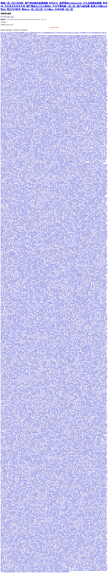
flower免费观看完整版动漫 (48, 242)
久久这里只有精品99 (101, 271)
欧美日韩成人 (63, 229)
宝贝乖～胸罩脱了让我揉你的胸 (27, 184)
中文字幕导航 (43, 255)
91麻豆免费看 (49, 510)
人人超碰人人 (26, 167)
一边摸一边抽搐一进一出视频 (40, 418)
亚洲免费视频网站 (33, 494)
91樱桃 (7, 63)
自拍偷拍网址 (24, 51)
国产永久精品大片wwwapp (59, 154)
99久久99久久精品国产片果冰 (88, 237)
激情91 (10, 489)
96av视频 (94, 505)
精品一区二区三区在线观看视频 (42, 205)
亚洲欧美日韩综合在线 (93, 51)
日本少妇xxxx (79, 86)
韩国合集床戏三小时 (63, 84)
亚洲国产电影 (40, 69)
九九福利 (90, 109)
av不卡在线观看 (94, 429)
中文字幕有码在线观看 (85, 487)
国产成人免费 (16, 542)
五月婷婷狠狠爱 (34, 473)
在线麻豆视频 (72, 312)
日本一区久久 (68, 558)
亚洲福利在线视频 (60, 182)
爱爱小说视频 (22, 422)
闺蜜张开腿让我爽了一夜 (52, 221)
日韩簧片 (77, 42)
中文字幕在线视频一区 (85, 55)
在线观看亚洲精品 (46, 299)
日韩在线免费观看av (47, 450)
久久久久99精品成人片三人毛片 (49, 161)
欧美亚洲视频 (7, 460)
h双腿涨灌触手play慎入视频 (51, 354)
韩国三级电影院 (70, 228)
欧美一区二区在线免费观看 (73, 60)
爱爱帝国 (62, 373)
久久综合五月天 (27, 54)
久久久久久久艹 (58, 458)
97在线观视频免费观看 (89, 100)
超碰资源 (94, 238)
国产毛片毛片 (57, 551)
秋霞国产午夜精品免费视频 (76, 69)
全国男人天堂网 (64, 66)
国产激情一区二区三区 (32, 416)
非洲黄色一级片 (66, 458)
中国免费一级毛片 (33, 295)
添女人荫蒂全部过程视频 (91, 73)
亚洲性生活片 (16, 284)
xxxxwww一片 (57, 222)
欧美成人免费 (33, 431)
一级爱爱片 (38, 192)
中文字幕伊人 (97, 161)
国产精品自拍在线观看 (51, 47)
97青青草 (22, 64)
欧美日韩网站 (80, 513)
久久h (82, 60)
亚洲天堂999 (30, 92)
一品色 (32, 186)
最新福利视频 (33, 263)
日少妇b (50, 376)
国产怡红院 (84, 71)
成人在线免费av (18, 268)
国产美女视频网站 (18, 129)
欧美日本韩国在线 (42, 316)
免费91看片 (89, 364)
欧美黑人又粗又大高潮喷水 (55, 70)
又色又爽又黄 (64, 293)
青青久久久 (15, 119)
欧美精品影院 (71, 54)
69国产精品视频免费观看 (62, 374)
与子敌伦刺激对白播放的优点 (99, 418)
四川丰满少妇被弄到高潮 (60, 118)
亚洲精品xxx (23, 558)
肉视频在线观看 (37, 515)
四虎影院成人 (16, 364)
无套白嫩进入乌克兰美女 (11, 387)
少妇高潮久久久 (50, 232)
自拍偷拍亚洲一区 (92, 515)
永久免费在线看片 (77, 77)
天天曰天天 (96, 144)
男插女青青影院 (82, 153)
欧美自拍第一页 (74, 376)
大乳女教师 (27, 381)
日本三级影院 (23, 125)
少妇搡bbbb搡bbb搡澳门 (20, 161)
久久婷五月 (66, 57)
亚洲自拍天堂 (20, 44)
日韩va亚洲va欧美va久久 (40, 292)
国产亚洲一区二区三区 (79, 93)
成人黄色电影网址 (56, 299)
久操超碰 (88, 70)
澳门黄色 (38, 138)
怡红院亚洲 (26, 473)
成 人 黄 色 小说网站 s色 (34, 61)
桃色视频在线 (6, 426)
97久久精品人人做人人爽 (85, 419)
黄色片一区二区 (61, 184)
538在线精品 (27, 434)
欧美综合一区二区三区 (28, 174)
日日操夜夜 (61, 273)
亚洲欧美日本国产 (53, 418)
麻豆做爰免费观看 (96, 435)
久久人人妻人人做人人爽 (31, 38)
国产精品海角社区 (41, 99)
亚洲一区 (3, 48)
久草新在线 (47, 548)
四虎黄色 (98, 400)
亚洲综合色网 (48, 470)
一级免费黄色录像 (42, 310)
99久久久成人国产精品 (17, 158)
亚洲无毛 (97, 239)
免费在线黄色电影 (15, 182)
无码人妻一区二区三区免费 (96, 166)
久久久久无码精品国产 (20, 415)
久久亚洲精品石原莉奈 (51, 160)
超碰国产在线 (35, 196)
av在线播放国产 (101, 557)
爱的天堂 (92, 279)
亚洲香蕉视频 (63, 90)
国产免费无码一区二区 (90, 231)
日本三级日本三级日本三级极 (29, 226)
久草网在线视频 (23, 250)
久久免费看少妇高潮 (21, 450)
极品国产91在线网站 (19, 145)
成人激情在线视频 (87, 505)
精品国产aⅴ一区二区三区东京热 (69, 41)
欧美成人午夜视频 (49, 89)
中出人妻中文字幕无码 (19, 523)
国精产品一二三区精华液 (99, 50)
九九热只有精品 (5, 244)
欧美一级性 (19, 122)
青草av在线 (12, 351)
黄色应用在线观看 (54, 168)
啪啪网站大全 (41, 263)
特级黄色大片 (95, 83)
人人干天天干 (86, 151)
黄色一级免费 (62, 415)
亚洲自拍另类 (41, 254)
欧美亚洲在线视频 (85, 302)
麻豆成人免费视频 (47, 302)
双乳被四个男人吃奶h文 (62, 519)
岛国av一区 (66, 147)
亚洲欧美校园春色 (25, 392)
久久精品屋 (82, 289)
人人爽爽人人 (88, 60)
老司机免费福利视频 (53, 409)
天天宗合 (53, 548)
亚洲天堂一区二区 (86, 177)
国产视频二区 (14, 77)
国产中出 (104, 137)
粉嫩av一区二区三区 (73, 338)
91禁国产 (50, 345)
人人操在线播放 (82, 226)
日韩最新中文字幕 (76, 447)
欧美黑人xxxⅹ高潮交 (38, 203)
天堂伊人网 (16, 494)
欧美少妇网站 (79, 163)
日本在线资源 (83, 489)
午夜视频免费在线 (7, 79)
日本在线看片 (56, 302)
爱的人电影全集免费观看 (54, 235)
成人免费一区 (96, 397)
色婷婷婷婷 (35, 484)
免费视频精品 (24, 211)
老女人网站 (77, 112)
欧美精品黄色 (62, 60)
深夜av (18, 251)
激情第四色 (98, 300)
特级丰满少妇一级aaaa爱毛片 (93, 121)
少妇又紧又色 (8, 357)
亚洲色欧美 (104, 484)
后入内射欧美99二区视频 (40, 409)
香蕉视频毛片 (71, 229)
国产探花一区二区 (5, 342)
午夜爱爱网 (15, 418)
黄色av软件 (104, 551)
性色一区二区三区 (50, 179)
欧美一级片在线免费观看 (78, 48)
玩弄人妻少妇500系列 (6, 90)
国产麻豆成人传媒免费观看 (40, 55)
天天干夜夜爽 (64, 173)
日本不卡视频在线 (17, 237)
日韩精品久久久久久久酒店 (82, 480)
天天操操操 (41, 245)
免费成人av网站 (86, 108)
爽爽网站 (6, 200)
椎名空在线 (50, 283)
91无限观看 (61, 357)
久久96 (18, 63)
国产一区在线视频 (102, 393)
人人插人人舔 (102, 296)
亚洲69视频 (56, 128)
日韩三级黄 (15, 105)
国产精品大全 (98, 289)
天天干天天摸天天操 (25, 168)
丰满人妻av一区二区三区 (74, 560)
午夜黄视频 (83, 534)
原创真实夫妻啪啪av (29, 129)
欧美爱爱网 (85, 384)
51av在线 (84, 296)
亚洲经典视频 (91, 489)
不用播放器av (88, 381)
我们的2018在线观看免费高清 (53, 525)
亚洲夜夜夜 (21, 271)
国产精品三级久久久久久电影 (99, 108)
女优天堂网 (74, 339)
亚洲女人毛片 (91, 209)
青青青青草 (45, 306)
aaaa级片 (14, 213)
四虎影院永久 (72, 195)
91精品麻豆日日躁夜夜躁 (50, 122)
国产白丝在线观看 (21, 203)
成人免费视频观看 (83, 293)
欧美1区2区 (4, 76)
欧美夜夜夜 (11, 415)
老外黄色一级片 (92, 158)
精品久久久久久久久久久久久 (86, 119)
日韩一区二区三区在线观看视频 (20, 290)
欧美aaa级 (99, 192)
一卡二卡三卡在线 (94, 471)
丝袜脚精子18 (20, 545)
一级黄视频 (16, 505)
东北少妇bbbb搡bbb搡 (47, 51)
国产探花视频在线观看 (61, 54)
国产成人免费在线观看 (74, 211)
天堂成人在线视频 (60, 455)
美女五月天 (61, 506)
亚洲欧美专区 (77, 118)
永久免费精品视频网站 (68, 108)
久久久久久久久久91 (17, 102)
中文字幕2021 (24, 170)
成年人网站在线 (92, 463)
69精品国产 (17, 238)
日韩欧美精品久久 (39, 354)
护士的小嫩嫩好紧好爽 (91, 93)
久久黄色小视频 (64, 521)
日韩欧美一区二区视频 (14, 296)
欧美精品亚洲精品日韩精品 (13, 341)
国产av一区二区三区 (91, 168)
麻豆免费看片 (79, 352)
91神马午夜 (33, 477)
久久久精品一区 (76, 95)
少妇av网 (7, 67)
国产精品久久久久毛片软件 (99, 483)
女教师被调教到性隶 (8, 277)
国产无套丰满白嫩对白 (17, 202)
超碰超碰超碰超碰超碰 (37, 438)
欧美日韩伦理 (68, 357)
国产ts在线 (29, 124)
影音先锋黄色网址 (89, 61)
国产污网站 (60, 57)
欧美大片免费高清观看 (62, 405)
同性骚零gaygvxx (11, 374)
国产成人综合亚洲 (52, 84)
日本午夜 (88, 341)
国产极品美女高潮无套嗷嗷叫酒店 (66, 42)
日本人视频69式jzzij (13, 84)
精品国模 (15, 557)
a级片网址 (70, 471)
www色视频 (25, 99)
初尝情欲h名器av (13, 83)
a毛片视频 (26, 102)
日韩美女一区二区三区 (20, 58)
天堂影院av (71, 377)
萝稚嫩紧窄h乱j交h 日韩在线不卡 (47, 490)
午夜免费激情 (63, 141)
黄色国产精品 (42, 507)
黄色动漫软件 (100, 199)
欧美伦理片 (58, 100)
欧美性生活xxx (68, 273)
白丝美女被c (10, 312)
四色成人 (73, 331)
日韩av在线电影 (58, 125)
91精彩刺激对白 (5, 563)
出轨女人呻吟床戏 (31, 489)
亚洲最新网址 (71, 67)
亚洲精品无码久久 (36, 79)
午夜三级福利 (56, 113)
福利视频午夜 (63, 370)
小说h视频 (18, 221)
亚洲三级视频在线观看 (67, 408)
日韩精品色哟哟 (52, 387)
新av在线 (89, 157)
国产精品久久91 (78, 550)
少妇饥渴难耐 (81, 532)
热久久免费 (45, 289)
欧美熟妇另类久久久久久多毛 (68, 381)
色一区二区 (10, 35)
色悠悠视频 (9, 131)
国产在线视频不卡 (69, 213)
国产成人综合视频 (38, 270)
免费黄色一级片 (45, 506)
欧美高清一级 (27, 351)
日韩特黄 (65, 231)
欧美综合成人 (97, 350)
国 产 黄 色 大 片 (41, 337)
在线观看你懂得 (32, 208)
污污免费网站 (4, 148)
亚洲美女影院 (51, 209)
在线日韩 (102, 274)
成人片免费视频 (14, 154)
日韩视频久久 (97, 212)
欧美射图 (35, 496)
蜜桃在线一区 (71, 241)
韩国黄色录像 (32, 99)
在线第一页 (60, 151)
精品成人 (33, 112)
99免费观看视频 (78, 274)
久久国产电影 (84, 112)
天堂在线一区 (102, 293)
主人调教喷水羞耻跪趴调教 (81, 96)
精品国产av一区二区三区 (17, 342)
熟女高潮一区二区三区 (41, 444)
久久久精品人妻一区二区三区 (89, 142)
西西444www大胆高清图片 (52, 516)
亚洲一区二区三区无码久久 (59, 280)
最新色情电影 (61, 160)
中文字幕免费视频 (75, 221)
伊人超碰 (100, 361)
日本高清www (67, 145)
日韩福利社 (86, 523)
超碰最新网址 (59, 225)
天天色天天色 (12, 302)
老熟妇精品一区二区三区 (26, 400)
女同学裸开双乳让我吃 (59, 203)
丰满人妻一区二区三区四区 (89, 116)
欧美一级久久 (24, 76)
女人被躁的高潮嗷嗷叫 (22, 480)
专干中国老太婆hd (42, 319)
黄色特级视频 (21, 352)
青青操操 (21, 410)
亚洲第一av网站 (48, 203)
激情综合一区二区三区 (11, 396)
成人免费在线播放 (65, 40)
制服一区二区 (95, 287)
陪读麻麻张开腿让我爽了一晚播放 (48, 87)
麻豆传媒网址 (87, 550)
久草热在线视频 (57, 560)
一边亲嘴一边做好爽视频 (18, 261)
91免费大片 (63, 302)
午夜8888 (38, 112)
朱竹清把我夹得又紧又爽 (53, 199)
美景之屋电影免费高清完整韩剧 (30, 339)
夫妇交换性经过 (83, 445)
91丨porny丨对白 (36, 434)
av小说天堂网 (13, 287)
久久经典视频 (33, 313)
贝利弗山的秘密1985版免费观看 (42, 95)
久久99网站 (8, 264)
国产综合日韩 (100, 510)
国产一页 (79, 79)
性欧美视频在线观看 (100, 321)
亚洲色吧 (7, 77)
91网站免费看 (29, 96)
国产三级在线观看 (78, 202)
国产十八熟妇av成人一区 (89, 77)
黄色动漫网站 (28, 315)
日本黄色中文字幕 (72, 121)
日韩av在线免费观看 (11, 512)
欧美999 (9, 455)
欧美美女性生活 (82, 280)
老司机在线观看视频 (48, 467)
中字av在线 (96, 360)
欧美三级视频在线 (21, 124)
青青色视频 (10, 409)
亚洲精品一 (4, 74)
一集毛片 (24, 358)
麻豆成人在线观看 (37, 503)
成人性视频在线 (81, 70)
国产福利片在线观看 (95, 273)
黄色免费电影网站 (45, 90)
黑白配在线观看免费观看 (20, 247)
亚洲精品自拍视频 (68, 422)
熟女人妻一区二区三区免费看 (30, 118)
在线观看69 (89, 211)
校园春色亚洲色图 (12, 281)
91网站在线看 (4, 394)
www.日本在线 (32, 497)
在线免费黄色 (88, 297)
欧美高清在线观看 (52, 55)
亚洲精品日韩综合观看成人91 (87, 98)
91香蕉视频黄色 (82, 261)
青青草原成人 (53, 434)
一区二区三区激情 (97, 174)
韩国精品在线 (4, 403)
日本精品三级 (76, 473)
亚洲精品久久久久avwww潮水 (43, 126)
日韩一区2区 (90, 242)
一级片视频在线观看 (52, 99)
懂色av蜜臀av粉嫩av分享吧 (37, 100)
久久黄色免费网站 (42, 373)
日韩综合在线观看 (18, 163)
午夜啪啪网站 (58, 89)
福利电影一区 (31, 250)
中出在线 (66, 197)
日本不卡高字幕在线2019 (84, 500)
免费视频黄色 (85, 245)
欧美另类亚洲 (54, 355)
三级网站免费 (79, 345)
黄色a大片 (56, 373)
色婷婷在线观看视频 (24, 35)
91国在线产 (36, 83)
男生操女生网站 (63, 168)
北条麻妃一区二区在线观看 (31, 202)
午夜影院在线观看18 (21, 536)
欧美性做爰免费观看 (53, 190)
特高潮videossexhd (31, 73)
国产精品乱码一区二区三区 (100, 150)
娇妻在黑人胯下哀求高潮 (21, 316)
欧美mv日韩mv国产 (22, 319)
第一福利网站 (57, 131)
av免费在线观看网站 (87, 519)
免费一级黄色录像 (29, 132)
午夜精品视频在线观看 (41, 229)
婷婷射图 (26, 545)
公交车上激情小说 (61, 71)
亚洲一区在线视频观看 (82, 415)
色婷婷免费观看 (45, 389)
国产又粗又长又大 (43, 111)
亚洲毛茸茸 (37, 132)
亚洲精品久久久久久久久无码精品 (35, 358)
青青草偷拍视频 (94, 371)
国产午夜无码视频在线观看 (99, 222)
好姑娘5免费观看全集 (53, 229)
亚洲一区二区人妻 (17, 503)
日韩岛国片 (42, 179)
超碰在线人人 (48, 305)
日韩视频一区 (30, 405)
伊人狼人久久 (76, 135)
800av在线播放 (55, 166)
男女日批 (104, 173)
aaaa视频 (78, 393)
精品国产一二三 (9, 238)
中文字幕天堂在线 (32, 98)
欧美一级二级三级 (65, 106)
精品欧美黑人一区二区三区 (99, 521)
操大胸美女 (58, 550)
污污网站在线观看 (94, 293)
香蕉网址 (49, 448)
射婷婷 (99, 237)
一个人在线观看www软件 (56, 295)
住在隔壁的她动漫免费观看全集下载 (90, 84)
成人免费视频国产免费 (63, 399)
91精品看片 (62, 534)
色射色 (104, 47)
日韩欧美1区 (50, 507)
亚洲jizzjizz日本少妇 (96, 177)
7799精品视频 (75, 506)
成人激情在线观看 (87, 74)
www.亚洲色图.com (93, 447)
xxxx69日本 (45, 176)
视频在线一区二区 (70, 526)
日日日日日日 (44, 80)
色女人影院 (9, 142)
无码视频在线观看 (42, 283)
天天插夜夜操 (57, 134)
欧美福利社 (10, 145)
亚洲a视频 (80, 437)
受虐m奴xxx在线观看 (34, 187)
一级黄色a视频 (64, 393)
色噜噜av (57, 106)
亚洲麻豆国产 (7, 526)
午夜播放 (81, 105)
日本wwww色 (37, 450)
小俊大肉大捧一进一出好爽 (71, 212)
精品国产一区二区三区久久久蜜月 (69, 109)
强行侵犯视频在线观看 (51, 226)
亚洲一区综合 (102, 157)
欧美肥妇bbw (22, 258)
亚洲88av (30, 380)
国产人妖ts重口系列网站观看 (55, 260)
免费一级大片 (23, 48)
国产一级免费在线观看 (80, 38)
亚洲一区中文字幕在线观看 (93, 303)
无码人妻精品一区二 (91, 95)
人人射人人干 (91, 64)
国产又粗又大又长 (57, 286)
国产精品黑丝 (61, 122)
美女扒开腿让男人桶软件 (24, 529)
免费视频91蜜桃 (36, 425)
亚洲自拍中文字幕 (44, 219)
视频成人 (33, 410)
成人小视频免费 (39, 348)
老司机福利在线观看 (90, 267)
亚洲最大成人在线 (96, 221)
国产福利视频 (71, 454)
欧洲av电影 (37, 134)
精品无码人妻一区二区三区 (8, 126)
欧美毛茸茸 (21, 519)
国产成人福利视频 (13, 184)
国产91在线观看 (99, 434)
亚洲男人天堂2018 (5, 51)
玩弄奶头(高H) (27, 547)
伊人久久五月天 (46, 558)
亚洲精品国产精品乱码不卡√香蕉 (78, 57)
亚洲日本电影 (40, 447)
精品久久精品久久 (74, 321)
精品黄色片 (97, 299)
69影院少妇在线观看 (82, 258)
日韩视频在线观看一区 (12, 112)
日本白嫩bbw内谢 (62, 258)
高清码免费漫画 (69, 274)
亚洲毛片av (96, 403)
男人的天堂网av (9, 393)
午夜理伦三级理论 (92, 255)
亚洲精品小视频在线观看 (18, 321)
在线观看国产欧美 (86, 89)
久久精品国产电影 (98, 171)
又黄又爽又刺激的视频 (42, 63)
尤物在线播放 (7, 354)
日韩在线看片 (15, 173)
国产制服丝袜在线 (92, 153)
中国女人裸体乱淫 (71, 215)
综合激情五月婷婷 (56, 41)
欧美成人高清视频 (5, 328)
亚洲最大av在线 (44, 451)
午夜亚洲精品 (36, 137)
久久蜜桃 (82, 184)
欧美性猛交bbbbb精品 (30, 342)
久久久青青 (4, 281)
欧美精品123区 (82, 379)
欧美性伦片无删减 (87, 253)
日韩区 (42, 183)
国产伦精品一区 (9, 82)
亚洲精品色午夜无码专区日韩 (62, 489)
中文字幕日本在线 (89, 366)
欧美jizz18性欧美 (67, 290)
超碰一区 (88, 342)
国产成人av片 (34, 490)
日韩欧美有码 (86, 277)
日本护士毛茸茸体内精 (38, 66)
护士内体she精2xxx (12, 445)
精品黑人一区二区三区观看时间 (33, 145)
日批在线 (32, 539)
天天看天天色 (16, 392)
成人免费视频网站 (85, 371)
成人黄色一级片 (64, 371)
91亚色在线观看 (80, 542)
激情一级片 (29, 166)
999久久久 (94, 225)
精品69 (92, 377)
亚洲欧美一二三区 (9, 54)
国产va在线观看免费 (9, 316)
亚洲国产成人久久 (48, 403)
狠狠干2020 (19, 429)
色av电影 (28, 258)
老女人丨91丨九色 (7, 464)
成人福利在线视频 (7, 303)
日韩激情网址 (4, 454)
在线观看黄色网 (65, 325)
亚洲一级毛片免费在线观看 (47, 547)
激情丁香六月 (87, 464)
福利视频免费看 (43, 70)
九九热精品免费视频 (97, 134)
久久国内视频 (28, 548)
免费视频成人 (53, 502)
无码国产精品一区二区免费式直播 (62, 503)
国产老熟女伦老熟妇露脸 (39, 441)
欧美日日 (20, 111)
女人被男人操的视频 (42, 235)
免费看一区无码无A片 (62, 208)
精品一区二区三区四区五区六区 (46, 329)
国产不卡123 (41, 86)
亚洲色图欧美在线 (52, 144)
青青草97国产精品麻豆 (49, 231)
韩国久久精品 (4, 192)
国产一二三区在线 (13, 250)
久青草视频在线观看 (85, 221)
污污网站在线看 (31, 445)
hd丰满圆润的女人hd (27, 248)
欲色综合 (15, 142)
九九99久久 (36, 523)
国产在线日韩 (59, 213)
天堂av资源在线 (34, 151)
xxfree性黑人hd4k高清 (47, 390)
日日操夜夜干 (17, 538)
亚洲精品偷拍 (80, 331)
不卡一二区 (70, 118)
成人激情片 (4, 199)
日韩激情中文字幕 (97, 405)
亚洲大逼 (99, 238)
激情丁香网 (36, 108)
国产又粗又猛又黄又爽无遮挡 (74, 167)
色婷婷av (17, 126)
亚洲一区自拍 (25, 160)
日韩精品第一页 (22, 92)
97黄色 (100, 355)
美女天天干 (81, 132)
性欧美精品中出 (42, 313)
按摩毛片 (44, 406)
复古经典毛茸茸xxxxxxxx (13, 297)
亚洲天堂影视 (56, 153)
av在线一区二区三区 (38, 458)
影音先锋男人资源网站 (24, 100)
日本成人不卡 (9, 58)
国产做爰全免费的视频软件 (23, 148)
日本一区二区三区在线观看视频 (61, 132)
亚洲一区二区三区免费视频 (75, 467)
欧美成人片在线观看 (93, 247)
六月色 (9, 516)
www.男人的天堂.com (26, 216)
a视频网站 (8, 202)
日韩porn (11, 266)
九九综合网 (87, 536)
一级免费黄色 (9, 310)
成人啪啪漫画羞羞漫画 (35, 455)
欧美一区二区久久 (70, 176)
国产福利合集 (44, 322)
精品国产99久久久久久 (87, 531)
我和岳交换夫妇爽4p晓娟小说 (15, 206)
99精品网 (32, 63)
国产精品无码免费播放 (67, 476)
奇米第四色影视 (102, 86)
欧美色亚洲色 (89, 82)
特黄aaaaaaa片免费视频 (60, 426)
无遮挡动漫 (63, 190)
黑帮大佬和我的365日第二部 (10, 111)
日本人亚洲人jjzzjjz (44, 151)
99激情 (6, 116)
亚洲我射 (46, 461)
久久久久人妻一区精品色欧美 (48, 93)
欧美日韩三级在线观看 (21, 234)
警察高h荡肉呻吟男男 (81, 248)
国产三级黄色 (71, 186)
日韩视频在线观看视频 (87, 234)
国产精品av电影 (45, 61)
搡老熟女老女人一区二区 (44, 57)
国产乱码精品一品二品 (84, 326)
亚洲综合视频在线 (83, 300)
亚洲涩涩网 (69, 316)
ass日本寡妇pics (51, 441)
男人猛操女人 (90, 261)
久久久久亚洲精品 (31, 463)
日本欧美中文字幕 (89, 561)
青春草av (29, 264)
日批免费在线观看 (12, 329)
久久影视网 (67, 490)
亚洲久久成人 (21, 287)
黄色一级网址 (10, 399)
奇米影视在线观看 (59, 329)
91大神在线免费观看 (42, 413)
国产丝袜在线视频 (100, 241)
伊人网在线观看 (92, 396)
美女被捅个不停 (37, 176)
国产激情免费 (35, 377)
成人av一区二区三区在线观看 (59, 102)
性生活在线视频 (75, 310)
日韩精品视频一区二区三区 (21, 447)
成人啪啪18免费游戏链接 (99, 190)
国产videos (21, 280)
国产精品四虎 (56, 148)
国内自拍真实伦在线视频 (64, 55)
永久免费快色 (41, 332)
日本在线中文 (21, 528)
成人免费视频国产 (52, 363)
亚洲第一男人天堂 (45, 166)
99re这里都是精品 (81, 150)
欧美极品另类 (64, 465)
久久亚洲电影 (49, 37)
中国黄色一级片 (37, 306)
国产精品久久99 (49, 244)
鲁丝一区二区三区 (8, 197)
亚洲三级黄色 (60, 212)
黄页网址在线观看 (78, 483)
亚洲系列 (100, 103)
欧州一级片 (6, 416)
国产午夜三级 (29, 523)
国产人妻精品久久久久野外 (65, 48)
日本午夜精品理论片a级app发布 (29, 86)
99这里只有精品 (68, 83)
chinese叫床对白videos (43, 212)
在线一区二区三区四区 (34, 90)
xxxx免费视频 (32, 212)
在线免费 (98, 552)
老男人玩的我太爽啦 (15, 211)
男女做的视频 (87, 287)
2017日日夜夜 (83, 158)
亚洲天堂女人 (25, 363)
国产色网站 (61, 226)
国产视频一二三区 (34, 53)
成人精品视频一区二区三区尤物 (35, 131)
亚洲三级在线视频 (53, 111)
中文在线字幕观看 (76, 451)
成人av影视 (39, 335)
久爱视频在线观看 (82, 479)
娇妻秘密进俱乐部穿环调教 (68, 113)
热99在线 (81, 551)
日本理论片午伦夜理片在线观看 (25, 354)
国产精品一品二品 (96, 565)
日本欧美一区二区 (67, 89)
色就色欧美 (65, 454)
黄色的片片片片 (66, 177)
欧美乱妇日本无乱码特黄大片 (35, 464)
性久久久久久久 (38, 380)
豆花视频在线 (15, 264)
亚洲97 (13, 350)
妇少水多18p (89, 187)
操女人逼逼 (4, 415)
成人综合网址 (83, 306)
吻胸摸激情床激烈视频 (74, 350)
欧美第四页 (16, 153)
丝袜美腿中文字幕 (96, 70)
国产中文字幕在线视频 (59, 526)
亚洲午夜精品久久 (32, 222)
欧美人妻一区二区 (25, 251)
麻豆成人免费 (103, 518)
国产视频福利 (86, 122)
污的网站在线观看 (58, 318)
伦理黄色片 (92, 245)
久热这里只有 (22, 377)
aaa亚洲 (14, 157)
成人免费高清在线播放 (60, 157)
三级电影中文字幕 (82, 268)
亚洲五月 (3, 274)
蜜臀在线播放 (28, 50)
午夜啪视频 (8, 290)
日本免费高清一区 (17, 190)
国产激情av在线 (28, 271)
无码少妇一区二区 (34, 135)
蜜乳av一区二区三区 (70, 263)
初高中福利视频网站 (36, 251)
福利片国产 (78, 116)
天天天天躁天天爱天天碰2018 (26, 119)
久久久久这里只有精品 (70, 151)
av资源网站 (37, 390)
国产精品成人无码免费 (81, 463)
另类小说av (74, 235)
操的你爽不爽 (54, 412)
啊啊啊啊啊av (13, 254)
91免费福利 (100, 421)
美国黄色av (11, 40)
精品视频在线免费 (87, 203)
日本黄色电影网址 (93, 112)
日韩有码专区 (85, 131)
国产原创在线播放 (57, 335)
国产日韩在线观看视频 (53, 141)
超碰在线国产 (39, 531)
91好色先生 (104, 125)
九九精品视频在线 (99, 544)
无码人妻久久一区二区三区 (40, 199)
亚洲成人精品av (35, 481)
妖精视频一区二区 (33, 70)
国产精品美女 (62, 111)
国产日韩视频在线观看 (11, 69)
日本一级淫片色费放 (72, 386)
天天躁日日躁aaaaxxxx (62, 170)
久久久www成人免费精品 (10, 315)
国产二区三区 (15, 53)
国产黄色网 (17, 451)
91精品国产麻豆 (62, 351)
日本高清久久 (85, 560)
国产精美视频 (61, 283)
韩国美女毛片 (18, 54)
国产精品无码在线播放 (61, 211)
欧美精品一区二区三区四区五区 (99, 329)
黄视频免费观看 (60, 137)
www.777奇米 (94, 235)
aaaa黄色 (64, 505)
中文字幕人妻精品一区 (21, 80)
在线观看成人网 (33, 465)
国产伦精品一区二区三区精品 (46, 473)
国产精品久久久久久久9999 (97, 368)
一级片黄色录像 (76, 344)
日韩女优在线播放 (17, 468)
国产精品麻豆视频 (45, 83)
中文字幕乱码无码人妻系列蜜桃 (89, 208)
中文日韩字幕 (98, 61)
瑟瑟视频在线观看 (8, 358)
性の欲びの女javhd (96, 54)
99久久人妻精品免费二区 (86, 310)
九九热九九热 (70, 351)
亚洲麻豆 (101, 389)
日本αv (48, 167)
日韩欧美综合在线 (51, 350)
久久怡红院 (36, 190)
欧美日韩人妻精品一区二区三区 (99, 164)
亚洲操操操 (44, 129)
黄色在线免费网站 (57, 437)
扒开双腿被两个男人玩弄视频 (13, 255)
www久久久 (28, 326)
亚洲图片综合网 (48, 560)
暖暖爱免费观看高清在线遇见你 (44, 286)
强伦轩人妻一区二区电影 (97, 318)
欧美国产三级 (27, 360)
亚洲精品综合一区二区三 (97, 122)
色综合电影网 (64, 551)
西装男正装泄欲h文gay (91, 63)
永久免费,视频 (90, 286)
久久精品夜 (46, 497)
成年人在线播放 (14, 50)
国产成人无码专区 (5, 158)
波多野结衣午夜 (103, 82)
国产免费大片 (4, 412)
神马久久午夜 (78, 523)
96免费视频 (39, 184)
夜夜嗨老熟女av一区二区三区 (71, 164)
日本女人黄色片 (72, 144)
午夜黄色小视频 (88, 352)
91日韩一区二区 (98, 129)
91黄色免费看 (98, 465)
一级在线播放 (90, 128)
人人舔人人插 (89, 129)
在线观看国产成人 (64, 221)
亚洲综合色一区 (16, 455)
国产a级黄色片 (81, 180)
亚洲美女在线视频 (78, 218)
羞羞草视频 (52, 45)
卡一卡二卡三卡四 (40, 244)
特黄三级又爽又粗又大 (96, 135)
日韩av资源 (97, 48)
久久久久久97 (42, 338)
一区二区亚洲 (6, 182)
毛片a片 (43, 40)
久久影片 (99, 376)
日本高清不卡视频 (19, 171)
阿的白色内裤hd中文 (48, 474)
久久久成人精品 (50, 189)
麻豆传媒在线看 (8, 218)
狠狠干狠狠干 (63, 354)
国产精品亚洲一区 (7, 140)
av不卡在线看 (99, 96)
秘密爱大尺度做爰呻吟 (34, 221)
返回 (12, 17)
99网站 (71, 313)
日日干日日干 (4, 84)
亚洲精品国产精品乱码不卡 (61, 37)
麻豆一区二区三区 (62, 138)
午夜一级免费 (61, 80)
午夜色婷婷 (30, 113)
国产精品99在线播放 (36, 168)
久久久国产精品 (18, 138)
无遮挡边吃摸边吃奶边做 (11, 507)
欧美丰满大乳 (102, 73)
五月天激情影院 (91, 226)
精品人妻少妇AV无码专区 (52, 522)
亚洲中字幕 (56, 218)
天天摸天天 (17, 216)
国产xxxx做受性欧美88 (38, 54)
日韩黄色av (69, 539)
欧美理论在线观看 (52, 35)
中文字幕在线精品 (49, 171)
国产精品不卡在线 (81, 80)
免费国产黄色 (63, 332)
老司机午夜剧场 (83, 363)
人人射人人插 (95, 274)
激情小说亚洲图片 (58, 253)
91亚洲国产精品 (22, 69)
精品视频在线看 (83, 216)
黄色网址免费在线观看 (72, 257)
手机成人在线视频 (60, 209)
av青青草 (45, 396)
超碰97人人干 (48, 257)
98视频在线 (34, 332)
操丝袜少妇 (86, 279)
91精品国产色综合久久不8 (26, 470)
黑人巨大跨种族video (26, 66)
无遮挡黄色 (50, 255)
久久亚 (30, 170)
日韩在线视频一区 (62, 363)
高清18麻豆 (23, 244)
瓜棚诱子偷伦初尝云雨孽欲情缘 (11, 470)
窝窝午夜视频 (28, 299)
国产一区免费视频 (54, 61)
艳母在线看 (31, 134)
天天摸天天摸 (64, 345)
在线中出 (65, 429)
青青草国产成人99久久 (82, 40)
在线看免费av (33, 57)
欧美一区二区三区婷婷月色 (49, 184)
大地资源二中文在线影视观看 (39, 287)
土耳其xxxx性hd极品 (37, 193)
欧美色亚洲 (84, 563)
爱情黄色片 (20, 335)
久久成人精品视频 (9, 555)
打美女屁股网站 (50, 106)
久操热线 (46, 531)
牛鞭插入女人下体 (76, 358)
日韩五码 (23, 279)
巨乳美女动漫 (16, 170)
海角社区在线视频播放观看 (95, 216)
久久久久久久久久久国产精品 (45, 499)
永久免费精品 (103, 189)
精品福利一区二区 (91, 193)
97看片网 (64, 389)
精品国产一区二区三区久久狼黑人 (55, 164)
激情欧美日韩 (42, 108)
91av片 (11, 366)
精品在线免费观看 (53, 63)
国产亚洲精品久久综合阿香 (62, 268)
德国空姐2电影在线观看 (27, 328)
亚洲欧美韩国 (73, 140)
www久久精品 (69, 160)
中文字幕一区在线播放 (37, 344)
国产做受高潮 (25, 60)
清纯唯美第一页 (62, 215)
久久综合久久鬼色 (7, 457)
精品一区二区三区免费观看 (26, 292)
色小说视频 (51, 486)
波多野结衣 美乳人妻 (16, 402)
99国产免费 (32, 173)
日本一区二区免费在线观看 (87, 321)
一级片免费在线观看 (90, 260)
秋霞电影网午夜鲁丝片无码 (99, 35)
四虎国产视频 (44, 253)
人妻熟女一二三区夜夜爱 (69, 502)
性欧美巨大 (99, 226)
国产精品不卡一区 (81, 51)
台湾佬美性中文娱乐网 (24, 219)
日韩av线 (17, 76)
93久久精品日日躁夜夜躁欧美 (15, 144)
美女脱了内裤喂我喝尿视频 (70, 529)
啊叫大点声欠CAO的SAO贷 (97, 383)
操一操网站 (57, 345)
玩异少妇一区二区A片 (62, 425)
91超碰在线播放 (27, 144)
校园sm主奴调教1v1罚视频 (8, 552)
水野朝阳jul (16, 497)
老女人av (89, 319)
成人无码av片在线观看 (54, 396)
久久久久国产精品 (92, 213)
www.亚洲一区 (20, 334)
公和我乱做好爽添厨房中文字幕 (96, 118)
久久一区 (63, 512)
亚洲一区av (49, 154)
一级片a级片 (50, 108)
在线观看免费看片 (70, 193)
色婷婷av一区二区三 (85, 328)
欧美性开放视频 (26, 266)
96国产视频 (77, 284)
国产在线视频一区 (52, 215)
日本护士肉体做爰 (30, 352)
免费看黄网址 (33, 544)
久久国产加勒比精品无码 (80, 476)
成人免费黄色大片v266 (26, 284)
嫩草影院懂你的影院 (38, 461)
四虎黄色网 (98, 276)
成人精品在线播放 (37, 460)
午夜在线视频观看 (92, 37)
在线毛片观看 (102, 147)
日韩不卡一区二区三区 (39, 37)
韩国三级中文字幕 (94, 522)
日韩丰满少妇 (17, 339)
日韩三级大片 (26, 237)
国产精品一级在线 (42, 419)
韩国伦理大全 (59, 179)
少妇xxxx (13, 305)
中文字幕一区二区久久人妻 (77, 260)
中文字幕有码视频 (77, 83)
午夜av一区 (69, 410)
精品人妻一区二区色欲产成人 (64, 93)
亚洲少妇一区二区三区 (12, 544)
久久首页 (3, 151)
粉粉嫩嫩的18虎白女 (36, 393)
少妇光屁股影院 (27, 283)
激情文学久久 (60, 216)
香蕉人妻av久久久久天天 (12, 64)
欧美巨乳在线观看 (7, 47)
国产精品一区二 (87, 35)
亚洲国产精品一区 (81, 128)
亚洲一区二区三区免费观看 (62, 140)
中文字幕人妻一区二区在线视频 (78, 374)
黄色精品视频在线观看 (31, 64)
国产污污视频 (73, 442)
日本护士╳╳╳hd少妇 (87, 161)
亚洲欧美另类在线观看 (32, 58)
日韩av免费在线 (101, 502)
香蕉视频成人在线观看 (39, 164)
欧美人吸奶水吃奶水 (38, 50)
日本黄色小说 (83, 200)
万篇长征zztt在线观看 (46, 132)
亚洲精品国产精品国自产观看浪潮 (73, 115)
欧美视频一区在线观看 (39, 510)
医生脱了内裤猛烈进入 (22, 67)
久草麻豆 (87, 250)
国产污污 (50, 292)
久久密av (7, 219)
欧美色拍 (5, 296)
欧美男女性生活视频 (101, 89)
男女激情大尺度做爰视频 (38, 532)
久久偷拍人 (81, 174)
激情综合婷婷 (71, 116)
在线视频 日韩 (79, 35)
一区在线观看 (81, 138)
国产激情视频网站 (97, 173)
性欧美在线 (37, 415)
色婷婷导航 (45, 112)
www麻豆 (68, 283)
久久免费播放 (69, 203)
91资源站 (3, 364)
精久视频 (7, 128)
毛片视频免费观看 (17, 561)
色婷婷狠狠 (31, 338)
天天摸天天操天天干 (34, 211)
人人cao (5, 206)
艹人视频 (95, 82)
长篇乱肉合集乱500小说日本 (24, 116)
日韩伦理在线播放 (24, 373)
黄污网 (5, 329)
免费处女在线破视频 (93, 71)
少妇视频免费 (81, 121)
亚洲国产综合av (57, 241)
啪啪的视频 (16, 373)
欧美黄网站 (85, 124)
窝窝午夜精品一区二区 (66, 493)
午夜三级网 (18, 174)
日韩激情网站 (12, 513)
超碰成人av (10, 322)
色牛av (74, 150)
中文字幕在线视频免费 (12, 280)
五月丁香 (29, 377)
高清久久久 (27, 410)
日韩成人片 (16, 108)
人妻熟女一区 (97, 266)
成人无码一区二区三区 (35, 51)
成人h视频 (57, 381)
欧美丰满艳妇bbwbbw (78, 273)
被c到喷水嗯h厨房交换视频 (94, 228)
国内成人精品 (21, 439)
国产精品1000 (63, 128)
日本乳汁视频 (28, 273)
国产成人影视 (66, 557)
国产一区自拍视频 (5, 496)
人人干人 (12, 67)
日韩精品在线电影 (58, 96)
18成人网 (38, 521)
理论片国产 (40, 128)
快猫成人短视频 (28, 137)
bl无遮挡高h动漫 (84, 66)
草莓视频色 (93, 309)
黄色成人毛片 (30, 370)
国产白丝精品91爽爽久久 (98, 211)
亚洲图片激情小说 (50, 100)
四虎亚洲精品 (102, 373)
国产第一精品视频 (99, 119)
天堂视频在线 (41, 64)
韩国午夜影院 (73, 268)
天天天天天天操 (48, 128)
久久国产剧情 (37, 200)
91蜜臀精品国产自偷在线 (48, 268)
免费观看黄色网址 (80, 186)
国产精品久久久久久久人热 (53, 439)
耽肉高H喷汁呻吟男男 (61, 155)
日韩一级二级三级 (55, 339)
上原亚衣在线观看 (93, 363)
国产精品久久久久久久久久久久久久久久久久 (45, 248)
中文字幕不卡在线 (78, 45)
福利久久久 (78, 154)
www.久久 (37, 129)
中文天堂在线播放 (55, 67)
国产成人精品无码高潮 (80, 168)
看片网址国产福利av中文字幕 (36, 76)
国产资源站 (67, 423)
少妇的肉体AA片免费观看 (48, 483)
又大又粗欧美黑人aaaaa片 (44, 431)
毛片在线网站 (80, 568)
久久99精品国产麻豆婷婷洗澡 (49, 239)
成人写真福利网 (30, 422)
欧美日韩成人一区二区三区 (57, 477)
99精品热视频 (66, 384)
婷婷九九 (21, 183)
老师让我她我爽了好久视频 (64, 300)
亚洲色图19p (79, 54)
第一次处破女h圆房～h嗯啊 (100, 113)
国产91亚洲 (84, 37)
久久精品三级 (51, 528)
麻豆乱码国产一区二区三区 (8, 37)
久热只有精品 (90, 409)
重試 (8, 17)
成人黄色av (98, 219)
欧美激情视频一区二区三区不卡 (32, 183)
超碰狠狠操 (61, 250)
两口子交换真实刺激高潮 (21, 70)
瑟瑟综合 (87, 510)
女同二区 (84, 64)
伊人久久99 (25, 293)
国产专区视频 (63, 522)
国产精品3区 (63, 67)
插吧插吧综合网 (20, 186)
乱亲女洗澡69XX (32, 257)
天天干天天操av (97, 324)
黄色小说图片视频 (49, 309)
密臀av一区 (57, 393)
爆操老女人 (53, 361)
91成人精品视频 (19, 121)
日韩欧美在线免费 (62, 103)
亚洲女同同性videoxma (60, 202)
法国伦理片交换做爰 (89, 45)
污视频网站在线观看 (82, 490)
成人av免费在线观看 (96, 55)
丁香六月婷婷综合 (80, 113)
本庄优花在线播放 (43, 376)
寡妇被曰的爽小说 (20, 225)
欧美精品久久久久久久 (26, 115)
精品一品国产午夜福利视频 (77, 63)
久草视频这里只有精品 (79, 53)
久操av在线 (84, 516)
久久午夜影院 (78, 108)
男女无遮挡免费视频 (89, 276)
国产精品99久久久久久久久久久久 (49, 481)
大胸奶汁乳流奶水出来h (20, 306)
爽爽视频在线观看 (24, 274)
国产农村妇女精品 (8, 129)
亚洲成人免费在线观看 (57, 95)
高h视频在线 (98, 251)
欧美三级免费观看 (7, 71)
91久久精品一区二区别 (63, 254)
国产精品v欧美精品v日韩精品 (16, 454)
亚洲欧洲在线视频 (22, 205)
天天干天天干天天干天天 (67, 92)
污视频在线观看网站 (41, 84)
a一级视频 (3, 374)
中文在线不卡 (42, 496)
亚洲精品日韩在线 (30, 225)
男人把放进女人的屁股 (38, 47)
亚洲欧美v (88, 418)
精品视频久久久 (89, 289)
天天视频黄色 (28, 280)
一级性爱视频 (74, 55)
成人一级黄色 (69, 45)
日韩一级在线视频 (37, 147)
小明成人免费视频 (93, 555)
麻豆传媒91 (76, 98)
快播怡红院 (74, 300)
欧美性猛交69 (99, 76)
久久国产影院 (89, 532)
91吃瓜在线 (28, 44)
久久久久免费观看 (12, 134)
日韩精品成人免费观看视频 (76, 276)
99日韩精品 (80, 477)
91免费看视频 (102, 71)
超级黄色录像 (21, 209)
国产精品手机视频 (76, 99)
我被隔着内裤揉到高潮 (67, 44)
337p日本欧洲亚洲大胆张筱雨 (81, 313)
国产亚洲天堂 (35, 547)
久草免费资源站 (98, 87)
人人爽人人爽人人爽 (68, 287)
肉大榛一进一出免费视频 (10, 61)
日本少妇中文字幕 (5, 92)
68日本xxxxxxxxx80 (92, 493)
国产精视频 (99, 193)
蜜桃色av (39, 163)
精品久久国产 (59, 423)
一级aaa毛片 (12, 42)
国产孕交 (49, 58)
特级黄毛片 (100, 215)
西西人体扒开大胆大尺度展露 (63, 58)
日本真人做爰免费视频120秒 (91, 394)
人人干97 (60, 99)
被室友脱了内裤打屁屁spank (60, 450)
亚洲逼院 (56, 337)
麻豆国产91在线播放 (6, 295)
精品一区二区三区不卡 (32, 177)
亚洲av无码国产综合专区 (48, 147)
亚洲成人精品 (87, 408)
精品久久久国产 (73, 50)
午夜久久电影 (56, 69)
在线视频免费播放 (88, 69)
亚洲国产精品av (12, 205)
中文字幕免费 (34, 148)
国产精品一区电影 (65, 61)
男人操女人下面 (54, 193)
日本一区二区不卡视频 (18, 273)
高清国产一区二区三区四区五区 (61, 376)
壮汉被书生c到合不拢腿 (82, 334)
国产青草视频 (54, 261)
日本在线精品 (100, 426)
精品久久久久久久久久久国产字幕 (39, 374)
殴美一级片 (22, 50)
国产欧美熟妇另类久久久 (59, 257)
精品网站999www (10, 332)
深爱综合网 (18, 289)
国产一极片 (48, 64)
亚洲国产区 (80, 144)
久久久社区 (69, 184)
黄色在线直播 (72, 231)
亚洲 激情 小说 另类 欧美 (14, 263)
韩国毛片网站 (41, 232)
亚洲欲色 (6, 547)
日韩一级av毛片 (65, 124)
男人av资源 (76, 244)
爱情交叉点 (78, 142)
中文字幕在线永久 (102, 396)
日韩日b (61, 245)
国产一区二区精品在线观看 (15, 147)
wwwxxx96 (57, 44)
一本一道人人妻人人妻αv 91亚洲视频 (49, 368)
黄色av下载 (37, 389)
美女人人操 (19, 350)
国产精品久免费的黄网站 (19, 74)
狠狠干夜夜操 (7, 350)
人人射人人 (82, 190)
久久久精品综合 (17, 160)
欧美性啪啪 (82, 145)
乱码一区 (97, 125)
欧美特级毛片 (99, 200)
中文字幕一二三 (99, 145)
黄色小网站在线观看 (6, 189)
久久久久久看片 (34, 71)
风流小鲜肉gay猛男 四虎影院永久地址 (27, 254)
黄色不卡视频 (63, 116)
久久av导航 (92, 124)
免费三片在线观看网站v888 (52, 513)
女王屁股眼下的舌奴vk (88, 111)
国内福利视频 (88, 105)
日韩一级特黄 (100, 338)
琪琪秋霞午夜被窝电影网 (100, 413)
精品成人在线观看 (48, 131)
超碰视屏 (24, 535)
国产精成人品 (4, 83)
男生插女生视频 (100, 100)
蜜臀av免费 (38, 405)
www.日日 (47, 82)
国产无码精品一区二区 (75, 416)
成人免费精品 (4, 42)
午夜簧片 (89, 173)
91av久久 (81, 148)
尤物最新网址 (73, 183)
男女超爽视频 (25, 263)
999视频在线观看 (52, 264)
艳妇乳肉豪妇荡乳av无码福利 (35, 122)
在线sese (5, 171)
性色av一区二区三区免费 (62, 328)
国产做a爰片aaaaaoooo (22, 302)
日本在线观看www (33, 502)
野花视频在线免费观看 (13, 558)
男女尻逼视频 (65, 131)
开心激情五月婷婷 (62, 248)
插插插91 (30, 48)
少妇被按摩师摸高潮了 (84, 452)
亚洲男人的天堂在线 (12, 164)
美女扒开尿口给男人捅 (11, 437)
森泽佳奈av (63, 410)
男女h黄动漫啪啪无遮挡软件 (56, 112)
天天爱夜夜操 (12, 403)
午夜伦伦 (82, 250)
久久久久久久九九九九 (50, 50)
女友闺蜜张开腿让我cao (56, 53)
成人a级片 (20, 281)
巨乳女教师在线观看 (55, 109)
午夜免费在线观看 (9, 70)
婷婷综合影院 (62, 105)
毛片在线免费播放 (62, 144)
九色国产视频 (48, 69)
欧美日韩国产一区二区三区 (17, 137)
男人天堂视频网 (90, 145)
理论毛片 (88, 38)
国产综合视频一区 (28, 200)
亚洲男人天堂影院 (98, 163)
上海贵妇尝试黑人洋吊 (96, 206)
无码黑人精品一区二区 (84, 224)
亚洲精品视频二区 (21, 267)
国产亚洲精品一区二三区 (18, 228)
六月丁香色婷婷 (38, 174)
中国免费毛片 (6, 66)
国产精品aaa (36, 170)
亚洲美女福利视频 (96, 423)
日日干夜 (73, 40)
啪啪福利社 (49, 38)
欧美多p (44, 515)
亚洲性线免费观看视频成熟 (93, 102)
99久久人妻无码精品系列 (18, 193)
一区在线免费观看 (14, 57)
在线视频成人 (91, 57)
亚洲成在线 (24, 180)
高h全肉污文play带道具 (34, 67)
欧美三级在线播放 (22, 338)
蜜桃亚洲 (55, 292)
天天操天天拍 (70, 468)
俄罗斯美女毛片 (15, 115)
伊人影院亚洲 (20, 224)
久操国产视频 (49, 124)
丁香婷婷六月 (8, 361)
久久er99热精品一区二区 (12, 179)
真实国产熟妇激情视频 (39, 103)
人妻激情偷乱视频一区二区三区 (12, 180)
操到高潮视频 (97, 131)
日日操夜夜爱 (35, 141)
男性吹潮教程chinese (86, 492)
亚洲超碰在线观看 (55, 173)
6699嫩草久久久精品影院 (61, 467)
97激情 (68, 71)
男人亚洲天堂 (54, 506)
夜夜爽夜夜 (91, 535)
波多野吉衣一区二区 (49, 54)
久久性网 (30, 309)
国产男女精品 (80, 231)
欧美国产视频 (12, 38)
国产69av (94, 281)
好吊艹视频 (3, 273)
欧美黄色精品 (59, 231)
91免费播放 (50, 303)
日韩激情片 (49, 332)
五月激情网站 (51, 155)
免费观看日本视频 (97, 512)
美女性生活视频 (91, 264)
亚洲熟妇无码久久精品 (62, 377)
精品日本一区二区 (37, 231)
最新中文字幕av (24, 135)
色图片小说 (78, 426)
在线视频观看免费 (70, 161)
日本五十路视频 (49, 183)
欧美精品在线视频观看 (22, 563)
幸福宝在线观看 (49, 150)
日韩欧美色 (26, 218)
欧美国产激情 (78, 241)
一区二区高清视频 (102, 255)
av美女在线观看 (70, 565)
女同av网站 (45, 168)
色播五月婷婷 (88, 308)
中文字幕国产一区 (25, 182)
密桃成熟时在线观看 (53, 266)
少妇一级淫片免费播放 (55, 454)
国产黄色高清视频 (13, 89)
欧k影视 (74, 484)
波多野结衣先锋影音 (92, 92)
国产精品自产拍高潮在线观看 (45, 267)
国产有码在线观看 (81, 303)
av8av (104, 410)
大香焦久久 (31, 450)
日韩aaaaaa (8, 324)
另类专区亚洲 (23, 153)
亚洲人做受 (55, 351)
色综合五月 (75, 379)
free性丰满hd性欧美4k (10, 283)
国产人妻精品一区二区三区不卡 (78, 264)
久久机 (103, 221)
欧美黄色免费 (17, 521)
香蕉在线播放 (37, 290)
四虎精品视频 (23, 303)
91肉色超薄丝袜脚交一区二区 (91, 392)
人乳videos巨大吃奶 (33, 195)
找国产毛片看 (68, 174)
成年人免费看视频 (95, 197)
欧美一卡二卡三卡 (101, 160)
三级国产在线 (89, 439)
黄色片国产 (5, 44)
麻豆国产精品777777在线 (71, 226)
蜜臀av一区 (93, 426)
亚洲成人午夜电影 (7, 505)
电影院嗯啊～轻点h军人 (96, 47)
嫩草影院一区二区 (50, 140)
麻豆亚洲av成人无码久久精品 (63, 554)
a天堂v (98, 267)
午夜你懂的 (100, 116)
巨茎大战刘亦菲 (101, 316)
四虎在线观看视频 (21, 308)
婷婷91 (55, 258)
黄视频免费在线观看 (22, 232)
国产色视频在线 (24, 173)
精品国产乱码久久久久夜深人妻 (66, 35)
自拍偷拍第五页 (73, 173)
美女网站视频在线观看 (65, 451)
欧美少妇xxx (52, 77)
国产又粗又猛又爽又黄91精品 (88, 90)
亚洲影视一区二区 (30, 229)
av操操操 (4, 489)
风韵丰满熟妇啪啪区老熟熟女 (99, 341)
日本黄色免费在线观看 (62, 350)
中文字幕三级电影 (97, 487)
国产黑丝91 (59, 147)
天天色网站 (35, 376)
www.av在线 (16, 303)
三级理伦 (66, 507)
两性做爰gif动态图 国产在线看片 (38, 397)
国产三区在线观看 (13, 394)
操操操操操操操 (72, 258)
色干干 (54, 38)
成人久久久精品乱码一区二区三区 (24, 37)
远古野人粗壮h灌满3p (44, 339)
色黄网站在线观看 (86, 154)
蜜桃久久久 (84, 118)
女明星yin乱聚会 (82, 173)
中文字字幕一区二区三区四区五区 (31, 93)
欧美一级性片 (51, 397)
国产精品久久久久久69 (15, 248)
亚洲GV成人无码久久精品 (48, 324)
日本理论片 (93, 316)
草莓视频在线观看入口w (97, 277)
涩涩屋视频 (23, 489)
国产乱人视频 (97, 532)
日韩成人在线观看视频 (89, 202)
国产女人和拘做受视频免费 (55, 224)
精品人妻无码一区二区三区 (76, 521)
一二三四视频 (75, 397)
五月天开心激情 (31, 84)
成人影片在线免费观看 (63, 364)
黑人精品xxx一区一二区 (66, 76)
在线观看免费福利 (72, 510)
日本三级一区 (55, 126)
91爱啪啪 (64, 47)
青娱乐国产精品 (9, 247)
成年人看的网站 (41, 325)
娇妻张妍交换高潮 (44, 53)
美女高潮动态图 (90, 270)
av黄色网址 (52, 429)
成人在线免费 (34, 150)
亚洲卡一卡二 (15, 292)
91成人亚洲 (11, 550)
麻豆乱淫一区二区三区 (85, 147)
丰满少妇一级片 (100, 151)
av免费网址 (94, 86)
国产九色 (64, 299)
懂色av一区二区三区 (17, 423)
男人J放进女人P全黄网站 (37, 82)
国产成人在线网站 (65, 339)
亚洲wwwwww (42, 58)
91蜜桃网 (33, 182)
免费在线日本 (36, 347)
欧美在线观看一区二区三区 (15, 473)
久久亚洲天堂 (12, 148)
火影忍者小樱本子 (78, 496)
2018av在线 (68, 397)
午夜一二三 (22, 541)
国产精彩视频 (33, 310)
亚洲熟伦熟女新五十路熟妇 (86, 212)
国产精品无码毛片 (84, 309)
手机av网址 (41, 171)
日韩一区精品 (22, 176)
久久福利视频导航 (76, 448)
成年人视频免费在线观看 (84, 225)
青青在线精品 (56, 460)
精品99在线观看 (11, 267)
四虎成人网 (44, 347)
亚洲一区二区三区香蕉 (13, 125)
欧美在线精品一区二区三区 (12, 95)
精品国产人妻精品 (56, 64)
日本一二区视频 (10, 80)
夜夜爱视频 (45, 186)
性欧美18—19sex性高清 (58, 274)
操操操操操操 (63, 166)
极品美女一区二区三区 (66, 431)
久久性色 (46, 45)
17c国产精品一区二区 (38, 42)
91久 (40, 135)
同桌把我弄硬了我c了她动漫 (79, 189)
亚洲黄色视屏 (55, 76)
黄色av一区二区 (20, 38)
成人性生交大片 (33, 428)
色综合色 (87, 206)
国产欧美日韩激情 (74, 147)
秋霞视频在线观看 (72, 261)
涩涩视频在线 (11, 76)
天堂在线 (75, 148)
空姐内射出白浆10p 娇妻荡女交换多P (80, 106)
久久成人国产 (32, 45)
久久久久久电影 (36, 80)
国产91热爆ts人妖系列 (46, 476)
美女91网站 (29, 199)
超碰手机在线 (86, 167)
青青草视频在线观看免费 (12, 48)
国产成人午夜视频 (44, 211)
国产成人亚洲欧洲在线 (57, 536)
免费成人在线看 (71, 334)
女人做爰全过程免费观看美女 (25, 458)
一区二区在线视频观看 (44, 74)
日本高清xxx (39, 445)
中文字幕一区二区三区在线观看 (38, 526)
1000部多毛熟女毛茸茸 (90, 160)
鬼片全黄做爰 (98, 441)
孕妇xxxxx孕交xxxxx (25, 196)
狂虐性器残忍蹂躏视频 (82, 215)
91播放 (23, 47)
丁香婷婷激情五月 (82, 196)
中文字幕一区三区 (86, 344)
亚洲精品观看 (40, 463)
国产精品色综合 (103, 41)
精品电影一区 (98, 229)
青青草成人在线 (81, 342)
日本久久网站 (67, 95)
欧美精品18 (72, 318)
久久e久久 (83, 461)
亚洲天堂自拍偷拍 (11, 186)
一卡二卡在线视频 (59, 547)
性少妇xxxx (44, 426)
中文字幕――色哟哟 (32, 479)
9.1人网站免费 (29, 331)
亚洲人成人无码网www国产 (46, 195)
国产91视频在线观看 (43, 552)
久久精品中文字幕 (96, 550)
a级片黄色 (10, 106)
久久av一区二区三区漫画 (24, 157)
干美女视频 (42, 148)
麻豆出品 (41, 157)
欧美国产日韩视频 (17, 140)
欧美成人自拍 (32, 447)
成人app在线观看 (60, 38)
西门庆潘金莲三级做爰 (69, 352)
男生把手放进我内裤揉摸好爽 (21, 197)
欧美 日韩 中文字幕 (61, 77)
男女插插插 (37, 486)
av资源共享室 (97, 218)
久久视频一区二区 (22, 61)
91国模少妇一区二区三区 (7, 161)
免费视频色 (64, 510)
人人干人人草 (4, 550)
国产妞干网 (72, 337)
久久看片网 (17, 86)
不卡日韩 (7, 93)
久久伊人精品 (49, 148)
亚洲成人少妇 (58, 108)
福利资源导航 (71, 155)
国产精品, (40, 474)
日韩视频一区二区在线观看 (14, 260)
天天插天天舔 (32, 325)
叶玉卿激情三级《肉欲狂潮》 (17, 461)
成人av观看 (60, 406)
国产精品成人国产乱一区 (91, 53)
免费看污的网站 (65, 535)
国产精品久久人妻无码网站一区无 (54, 197)
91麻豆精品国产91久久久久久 (10, 479)
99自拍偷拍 (19, 167)
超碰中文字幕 (99, 260)
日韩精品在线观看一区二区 (46, 416)
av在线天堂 (78, 67)
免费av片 (31, 302)
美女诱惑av (43, 281)
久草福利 (76, 213)
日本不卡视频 (31, 247)
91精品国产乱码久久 (31, 74)
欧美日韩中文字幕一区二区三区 (97, 40)
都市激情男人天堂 (72, 82)
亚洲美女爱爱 (88, 134)
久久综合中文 (64, 326)
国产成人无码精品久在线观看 (53, 325)
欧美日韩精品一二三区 (64, 74)
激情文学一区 (85, 389)
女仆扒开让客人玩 (66, 499)
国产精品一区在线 (67, 335)
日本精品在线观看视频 (74, 90)
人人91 (100, 208)
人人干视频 (45, 258)
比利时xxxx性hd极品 (78, 125)
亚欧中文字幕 (92, 215)
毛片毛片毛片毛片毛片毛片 (34, 406)
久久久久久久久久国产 (12, 565)
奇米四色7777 (58, 177)
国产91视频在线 (52, 80)
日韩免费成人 (77, 47)
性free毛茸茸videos (100, 209)
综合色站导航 (64, 400)
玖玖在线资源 (56, 390)
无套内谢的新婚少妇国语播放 (81, 545)
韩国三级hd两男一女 (13, 168)
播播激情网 (29, 47)
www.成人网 (84, 284)
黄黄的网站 (38, 324)
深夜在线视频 (97, 551)
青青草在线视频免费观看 (72, 271)
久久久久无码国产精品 (53, 521)
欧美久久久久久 (7, 292)
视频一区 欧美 (56, 544)
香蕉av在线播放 (5, 413)
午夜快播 (77, 371)
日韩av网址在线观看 (53, 237)
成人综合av (7, 389)
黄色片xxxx (30, 158)
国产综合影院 (32, 293)
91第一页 (70, 102)
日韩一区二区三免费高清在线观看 (68, 180)
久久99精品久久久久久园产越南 (17, 416)
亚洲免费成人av (99, 98)
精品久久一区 (50, 489)
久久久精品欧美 (79, 394)
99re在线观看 (20, 431)
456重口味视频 (26, 255)
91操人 (53, 58)
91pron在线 (50, 337)
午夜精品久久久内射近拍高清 (42, 173)
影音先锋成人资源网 (89, 125)
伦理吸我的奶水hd (47, 79)
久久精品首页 (85, 99)
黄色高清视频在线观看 (11, 439)
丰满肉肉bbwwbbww (54, 289)
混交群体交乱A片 (76, 503)
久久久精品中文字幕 (50, 216)
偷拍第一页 (81, 61)
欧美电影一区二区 (16, 226)
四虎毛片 (21, 413)
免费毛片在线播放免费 (75, 131)
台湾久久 (31, 253)
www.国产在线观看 (77, 305)
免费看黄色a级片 (12, 212)
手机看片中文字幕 (60, 45)
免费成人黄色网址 (83, 396)
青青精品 (100, 176)
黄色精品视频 (74, 445)
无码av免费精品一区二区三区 (22, 40)
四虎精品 (63, 460)
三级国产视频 (65, 525)
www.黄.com (46, 193)
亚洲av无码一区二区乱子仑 (80, 44)
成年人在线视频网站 (11, 467)
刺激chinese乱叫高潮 (6, 196)
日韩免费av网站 (97, 354)
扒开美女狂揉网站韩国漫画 (32, 567)
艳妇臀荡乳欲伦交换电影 (99, 203)
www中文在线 (54, 82)
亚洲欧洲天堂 (101, 358)
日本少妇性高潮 (27, 268)
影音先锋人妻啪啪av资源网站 (61, 303)
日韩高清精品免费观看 (74, 37)
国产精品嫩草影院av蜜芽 (7, 138)
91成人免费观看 (17, 357)
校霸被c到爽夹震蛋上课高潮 (71, 158)
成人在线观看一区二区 (38, 216)
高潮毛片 (14, 354)
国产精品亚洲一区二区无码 (27, 95)
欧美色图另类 (19, 332)
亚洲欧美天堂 (47, 348)
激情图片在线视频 (25, 63)
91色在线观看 (38, 383)
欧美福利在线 (95, 132)
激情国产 (99, 442)
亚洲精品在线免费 (45, 142)
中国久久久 (21, 506)
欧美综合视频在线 (71, 51)
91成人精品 (61, 538)
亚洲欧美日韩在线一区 (25, 412)
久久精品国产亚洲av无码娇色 (38, 167)
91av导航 (95, 109)
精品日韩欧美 (101, 334)
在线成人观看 (25, 493)
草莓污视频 (67, 260)
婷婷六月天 (29, 203)
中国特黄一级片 (90, 332)
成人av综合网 (67, 99)
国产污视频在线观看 (19, 326)
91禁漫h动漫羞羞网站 (88, 79)
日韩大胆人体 (7, 119)
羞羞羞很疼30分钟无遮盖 (80, 255)
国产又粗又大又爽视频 (95, 337)
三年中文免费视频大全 (62, 200)
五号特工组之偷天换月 (95, 545)
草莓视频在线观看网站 (82, 166)
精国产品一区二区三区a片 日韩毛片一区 (48, 180)
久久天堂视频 (21, 96)
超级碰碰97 (45, 300)
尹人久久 (69, 77)
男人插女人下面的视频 (75, 84)
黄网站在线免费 (27, 484)
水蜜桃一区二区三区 (93, 284)
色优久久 (43, 221)
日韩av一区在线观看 (72, 354)
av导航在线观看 (102, 213)
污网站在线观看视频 (48, 505)
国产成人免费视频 (25, 128)
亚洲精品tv (104, 187)
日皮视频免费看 (11, 253)
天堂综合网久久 (19, 132)
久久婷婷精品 (69, 38)
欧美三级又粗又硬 (48, 125)
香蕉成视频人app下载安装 (14, 60)
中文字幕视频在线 (80, 267)
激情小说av (45, 408)
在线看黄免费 (14, 219)
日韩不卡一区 (36, 142)
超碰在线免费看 (26, 344)
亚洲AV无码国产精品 (74, 66)
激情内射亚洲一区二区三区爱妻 (22, 82)
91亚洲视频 (57, 244)
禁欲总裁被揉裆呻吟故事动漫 (78, 87)
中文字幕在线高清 (91, 192)
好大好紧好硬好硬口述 (13, 103)
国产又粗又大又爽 (85, 329)
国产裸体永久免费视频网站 (93, 184)
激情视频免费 (96, 308)
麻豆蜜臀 (55, 251)
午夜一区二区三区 (70, 122)
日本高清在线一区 (78, 160)
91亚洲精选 (4, 145)
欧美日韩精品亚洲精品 (62, 50)
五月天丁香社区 (33, 552)
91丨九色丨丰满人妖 (58, 145)
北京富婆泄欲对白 (58, 564)
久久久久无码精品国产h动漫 (38, 44)
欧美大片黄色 (89, 48)
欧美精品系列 (12, 44)
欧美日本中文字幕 (88, 163)
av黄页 (98, 257)
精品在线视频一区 (42, 35)
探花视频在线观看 (24, 53)
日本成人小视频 (64, 69)
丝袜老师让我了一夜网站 (31, 171)
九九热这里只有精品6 (20, 199)
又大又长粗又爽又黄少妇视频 (95, 268)
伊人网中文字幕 (89, 551)
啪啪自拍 (70, 168)
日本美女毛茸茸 (14, 422)
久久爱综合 (16, 313)
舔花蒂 (10, 157)
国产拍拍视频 (9, 235)
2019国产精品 (44, 224)
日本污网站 (83, 325)
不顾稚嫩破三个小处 (61, 367)
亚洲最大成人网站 (24, 368)
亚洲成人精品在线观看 (93, 481)
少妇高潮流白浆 (17, 47)
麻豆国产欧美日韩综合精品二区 (49, 48)
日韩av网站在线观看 (63, 163)
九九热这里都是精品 (19, 444)
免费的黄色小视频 (49, 158)
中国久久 (24, 471)
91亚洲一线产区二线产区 (99, 516)
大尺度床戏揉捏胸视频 (46, 234)
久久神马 (51, 306)
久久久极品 (53, 212)
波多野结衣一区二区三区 (72, 512)
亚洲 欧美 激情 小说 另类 (65, 206)
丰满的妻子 (29, 176)
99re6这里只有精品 (97, 105)
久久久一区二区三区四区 (47, 192)
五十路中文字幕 (7, 53)
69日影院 (84, 209)
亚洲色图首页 (68, 329)
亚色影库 (29, 55)
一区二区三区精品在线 (99, 416)
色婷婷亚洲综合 (39, 321)
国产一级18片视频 (11, 487)
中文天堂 (9, 273)
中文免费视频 (65, 64)
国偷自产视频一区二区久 (71, 129)
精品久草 (48, 355)
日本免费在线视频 (76, 296)
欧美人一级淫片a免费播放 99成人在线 (38, 105)
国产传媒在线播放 (50, 225)
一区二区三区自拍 (86, 238)
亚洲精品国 (85, 448)
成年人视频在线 (19, 360)
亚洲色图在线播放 (87, 324)
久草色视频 (42, 38)
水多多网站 (65, 100)
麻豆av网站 (100, 250)
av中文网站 (42, 150)
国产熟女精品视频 (96, 344)
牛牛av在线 (27, 490)
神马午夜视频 (57, 195)
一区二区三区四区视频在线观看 (76, 232)
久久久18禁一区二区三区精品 (29, 357)
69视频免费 (87, 197)
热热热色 (31, 390)
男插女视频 (95, 41)
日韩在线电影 (64, 192)
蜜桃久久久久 (70, 516)
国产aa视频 (15, 177)
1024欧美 (34, 337)
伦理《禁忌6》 (79, 509)
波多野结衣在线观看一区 (89, 305)
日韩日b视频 (81, 366)
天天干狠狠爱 (16, 489)
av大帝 (91, 131)
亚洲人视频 (56, 410)
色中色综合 (93, 510)
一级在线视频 (10, 347)
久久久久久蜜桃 (52, 406)
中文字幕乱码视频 (85, 135)
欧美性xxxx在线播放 (64, 63)
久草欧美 (12, 441)
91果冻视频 (46, 109)
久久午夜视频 (36, 280)
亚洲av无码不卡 (23, 494)
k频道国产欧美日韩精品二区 (35, 109)
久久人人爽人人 (49, 318)
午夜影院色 (21, 554)
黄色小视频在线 (49, 66)
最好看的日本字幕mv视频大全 (82, 413)
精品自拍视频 (10, 132)
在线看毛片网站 (87, 83)
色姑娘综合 (70, 47)
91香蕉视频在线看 (24, 57)
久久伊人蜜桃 (87, 132)
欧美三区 (56, 51)
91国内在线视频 (32, 319)
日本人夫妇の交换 (99, 111)
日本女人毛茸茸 (76, 237)
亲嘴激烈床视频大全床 (52, 428)
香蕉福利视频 (75, 250)
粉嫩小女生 (28, 193)
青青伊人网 (11, 45)
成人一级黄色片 (97, 439)
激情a (50, 113)
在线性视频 (90, 171)
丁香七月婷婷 (58, 360)
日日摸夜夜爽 (83, 409)
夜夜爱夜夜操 (51, 438)
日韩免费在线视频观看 (22, 253)
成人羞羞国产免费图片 (93, 189)
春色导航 (70, 103)
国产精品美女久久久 (23, 241)
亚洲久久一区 (96, 312)
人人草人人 (51, 360)
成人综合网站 (33, 35)
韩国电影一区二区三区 (101, 140)
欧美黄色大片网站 (22, 208)
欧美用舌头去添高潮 (63, 313)
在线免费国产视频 (51, 425)
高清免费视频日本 (66, 235)
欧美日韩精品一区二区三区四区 (86, 140)
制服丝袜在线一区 (65, 153)
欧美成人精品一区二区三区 (70, 171)
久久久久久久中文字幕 (101, 264)
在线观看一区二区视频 (99, 297)
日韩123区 (41, 89)
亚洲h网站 (36, 271)
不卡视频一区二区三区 (47, 96)
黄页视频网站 (55, 431)
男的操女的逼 (89, 113)
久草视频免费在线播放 (16, 93)
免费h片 (33, 237)
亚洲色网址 (72, 303)
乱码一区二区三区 (53, 105)
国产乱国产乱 (11, 167)
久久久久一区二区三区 (22, 380)
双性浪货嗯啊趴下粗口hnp (67, 509)
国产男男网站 (86, 467)
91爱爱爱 (13, 124)
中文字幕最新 (28, 142)
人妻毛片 (93, 151)
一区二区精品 (52, 186)
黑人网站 (75, 316)
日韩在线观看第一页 (46, 116)
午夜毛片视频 (23, 505)
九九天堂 (3, 58)
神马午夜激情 (34, 157)
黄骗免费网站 (70, 383)
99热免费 (15, 131)
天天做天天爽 (85, 368)
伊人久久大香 (26, 429)
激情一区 (64, 241)
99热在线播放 (50, 44)
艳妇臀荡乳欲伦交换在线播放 (47, 170)
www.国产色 (91, 300)
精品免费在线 (7, 337)
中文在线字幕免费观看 (83, 484)
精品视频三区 (81, 129)
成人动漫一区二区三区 (93, 196)
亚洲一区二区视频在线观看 (23, 150)
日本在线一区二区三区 (39, 106)
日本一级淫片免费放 (16, 389)
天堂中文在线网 (20, 383)
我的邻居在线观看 (60, 242)
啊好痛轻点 (32, 564)
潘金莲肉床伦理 (27, 140)
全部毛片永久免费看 (47, 393)
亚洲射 (92, 425)
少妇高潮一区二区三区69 (49, 174)
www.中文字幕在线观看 (41, 237)
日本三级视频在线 (12, 458)
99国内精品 (89, 360)
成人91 (46, 458)
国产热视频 (24, 451)
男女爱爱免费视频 (32, 232)
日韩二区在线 (81, 82)
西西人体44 (4, 297)
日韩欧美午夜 (21, 164)
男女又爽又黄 (47, 76)
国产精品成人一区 (33, 179)
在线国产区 (102, 287)
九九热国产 (17, 41)
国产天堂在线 (28, 209)
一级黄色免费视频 (73, 293)
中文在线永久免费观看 (51, 357)
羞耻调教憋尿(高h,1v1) (71, 322)
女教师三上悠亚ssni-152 (80, 355)
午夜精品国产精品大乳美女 (91, 345)
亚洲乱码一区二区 (18, 381)
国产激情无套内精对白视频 (53, 40)
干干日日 (44, 448)
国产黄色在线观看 (97, 253)
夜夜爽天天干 (22, 108)
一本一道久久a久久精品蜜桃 (12, 405)
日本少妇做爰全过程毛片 (21, 45)
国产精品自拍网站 (15, 51)
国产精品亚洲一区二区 (57, 479)
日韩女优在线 (7, 408)
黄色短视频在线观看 (70, 80)
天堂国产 (67, 432)
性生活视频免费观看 (6, 87)
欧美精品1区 (72, 393)
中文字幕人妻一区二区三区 (26, 154)
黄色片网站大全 (87, 274)
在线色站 (68, 111)
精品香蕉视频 (62, 518)
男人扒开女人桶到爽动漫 (65, 98)
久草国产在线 (87, 205)
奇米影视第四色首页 (13, 73)
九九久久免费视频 (24, 560)
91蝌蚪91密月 (86, 54)
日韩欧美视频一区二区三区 (86, 354)
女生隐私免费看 (71, 461)
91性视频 (82, 558)
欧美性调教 (88, 232)
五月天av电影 (36, 224)
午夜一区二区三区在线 (76, 74)
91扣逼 (25, 158)
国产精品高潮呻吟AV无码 (85, 41)
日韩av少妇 (30, 153)
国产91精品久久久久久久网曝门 (63, 319)
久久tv (92, 148)
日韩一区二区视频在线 (78, 206)
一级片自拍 (4, 458)
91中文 (74, 357)
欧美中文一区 (96, 432)
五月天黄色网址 (34, 545)
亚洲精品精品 (36, 116)
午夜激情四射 (55, 116)
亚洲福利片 (8, 226)
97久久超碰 (6, 55)
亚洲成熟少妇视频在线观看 (31, 111)
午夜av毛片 (28, 287)
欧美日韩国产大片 (96, 42)
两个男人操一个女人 (50, 386)
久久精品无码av (62, 468)
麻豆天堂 (97, 535)
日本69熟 (44, 247)
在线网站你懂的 (23, 497)
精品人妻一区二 (82, 386)
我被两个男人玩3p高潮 (98, 464)
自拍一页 (35, 89)
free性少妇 (61, 428)
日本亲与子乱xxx (54, 371)
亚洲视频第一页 (58, 150)
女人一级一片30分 (15, 66)
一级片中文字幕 (33, 316)
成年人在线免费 (27, 147)
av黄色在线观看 (44, 113)
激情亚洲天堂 (32, 215)
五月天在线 (4, 35)
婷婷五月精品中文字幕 (70, 79)
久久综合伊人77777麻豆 (56, 83)
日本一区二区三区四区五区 (85, 179)
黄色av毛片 (9, 364)
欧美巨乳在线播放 (76, 177)
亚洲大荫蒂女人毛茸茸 (96, 254)
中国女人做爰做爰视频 (79, 102)
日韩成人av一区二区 (53, 484)
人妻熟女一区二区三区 (93, 126)
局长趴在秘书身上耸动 (85, 506)
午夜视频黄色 (61, 161)
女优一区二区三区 (17, 99)
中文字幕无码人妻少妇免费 (73, 242)
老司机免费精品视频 (85, 222)
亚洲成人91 (68, 250)
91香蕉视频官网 (41, 73)
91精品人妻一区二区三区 (39, 487)
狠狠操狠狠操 (22, 463)
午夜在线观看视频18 (101, 124)
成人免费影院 (9, 86)
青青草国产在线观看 (81, 481)
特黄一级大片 (39, 45)
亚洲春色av (78, 389)
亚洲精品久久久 (49, 358)
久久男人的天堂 (48, 564)
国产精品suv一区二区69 (41, 250)
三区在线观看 (79, 122)
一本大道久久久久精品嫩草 (55, 287)
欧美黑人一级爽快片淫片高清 (85, 58)
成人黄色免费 (29, 461)
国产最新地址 (43, 141)
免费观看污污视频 (47, 145)
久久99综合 (47, 370)
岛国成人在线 (85, 47)
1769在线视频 (91, 96)
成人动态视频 (8, 557)
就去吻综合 (103, 494)
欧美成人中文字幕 (58, 422)
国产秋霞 (61, 492)
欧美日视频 (57, 306)
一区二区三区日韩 (95, 302)
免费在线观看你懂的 (100, 57)
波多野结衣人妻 (76, 89)
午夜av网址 (62, 193)
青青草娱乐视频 (63, 82)
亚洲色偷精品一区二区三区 (36, 60)
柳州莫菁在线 (15, 560)
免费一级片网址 (46, 290)
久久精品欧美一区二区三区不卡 (13, 421)
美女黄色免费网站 (53, 250)
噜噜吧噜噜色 (103, 280)
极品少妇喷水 (91, 490)
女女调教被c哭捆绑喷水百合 (88, 442)
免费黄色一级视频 (48, 460)
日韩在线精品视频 (68, 496)
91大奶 (39, 189)
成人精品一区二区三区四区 (51, 60)
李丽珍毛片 (21, 142)
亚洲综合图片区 (54, 142)
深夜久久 (16, 35)
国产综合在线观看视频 (64, 87)
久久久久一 (37, 113)
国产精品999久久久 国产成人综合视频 (36, 308)
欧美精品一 (24, 245)
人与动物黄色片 (67, 150)
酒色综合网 (83, 244)
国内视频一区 (102, 144)
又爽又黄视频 (36, 166)
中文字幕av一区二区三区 (72, 534)
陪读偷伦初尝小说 (5, 109)
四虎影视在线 (47, 331)
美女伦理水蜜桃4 (81, 171)
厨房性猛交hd (24, 496)
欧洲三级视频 (103, 83)
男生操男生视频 (42, 279)
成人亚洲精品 (16, 196)
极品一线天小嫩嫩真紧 (70, 477)
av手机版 (3, 100)
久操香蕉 (51, 567)
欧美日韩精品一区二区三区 (60, 86)
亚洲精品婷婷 (59, 490)
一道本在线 (95, 147)
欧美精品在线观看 (68, 347)
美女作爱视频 (41, 140)
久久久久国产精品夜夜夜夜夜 (45, 202)
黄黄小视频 (89, 155)
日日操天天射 (24, 502)
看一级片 (52, 211)
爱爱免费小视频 (30, 244)
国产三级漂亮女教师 (74, 564)
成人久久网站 (53, 151)
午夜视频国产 (16, 231)
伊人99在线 (14, 242)
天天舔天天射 (99, 322)
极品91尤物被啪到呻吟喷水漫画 (99, 452)
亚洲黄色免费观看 (92, 358)
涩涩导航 (19, 397)
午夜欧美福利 (23, 84)
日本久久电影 (67, 447)
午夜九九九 (24, 109)
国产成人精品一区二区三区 (69, 437)
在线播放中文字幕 (80, 73)
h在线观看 (78, 229)
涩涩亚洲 (31, 563)
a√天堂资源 (90, 325)
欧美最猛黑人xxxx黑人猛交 (18, 229)
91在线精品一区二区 (94, 503)
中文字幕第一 (38, 302)
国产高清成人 (80, 554)
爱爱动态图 (36, 284)
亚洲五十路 (42, 513)
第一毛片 (54, 276)
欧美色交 (56, 416)
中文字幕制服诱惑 (67, 53)
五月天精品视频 (42, 428)
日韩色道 (51, 568)
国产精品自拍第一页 (65, 368)
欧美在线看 (53, 71)
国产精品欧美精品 (53, 451)
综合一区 (27, 186)
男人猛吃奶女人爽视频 (35, 571)
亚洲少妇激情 (58, 171)
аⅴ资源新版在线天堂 (58, 432)
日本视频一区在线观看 (65, 237)
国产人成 (73, 402)
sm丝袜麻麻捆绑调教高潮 (80, 515)
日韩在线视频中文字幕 (21, 98)
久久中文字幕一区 (7, 108)
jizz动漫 (57, 534)
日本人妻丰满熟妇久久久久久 (80, 570)
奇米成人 (44, 410)
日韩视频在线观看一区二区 (8, 174)
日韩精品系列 (82, 376)
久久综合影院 (38, 300)
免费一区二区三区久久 (23, 435)
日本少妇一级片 (35, 429)
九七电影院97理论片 (93, 306)
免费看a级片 (49, 263)
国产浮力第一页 (45, 67)
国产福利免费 (25, 384)
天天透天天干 (59, 270)
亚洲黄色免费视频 (15, 128)
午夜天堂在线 (16, 71)
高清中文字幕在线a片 (50, 293)
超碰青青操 (74, 196)
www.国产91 (14, 241)
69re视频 (26, 431)
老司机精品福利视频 (80, 332)
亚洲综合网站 (51, 423)
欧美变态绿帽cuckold (66, 244)
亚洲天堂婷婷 (50, 308)
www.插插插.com (16, 363)
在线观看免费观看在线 (37, 41)
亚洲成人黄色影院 (81, 192)
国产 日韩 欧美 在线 (23, 242)
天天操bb (9, 160)
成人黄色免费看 (24, 187)
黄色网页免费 (4, 73)
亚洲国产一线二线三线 (51, 42)
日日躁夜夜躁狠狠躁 (74, 200)
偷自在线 (3, 190)
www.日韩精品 (15, 87)
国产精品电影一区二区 (18, 324)
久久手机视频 (98, 128)
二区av (59, 47)
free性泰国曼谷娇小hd (69, 73)
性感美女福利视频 (81, 405)
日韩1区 (66, 318)
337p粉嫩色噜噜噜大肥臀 (15, 192)
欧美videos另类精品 (44, 295)
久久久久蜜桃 (12, 141)
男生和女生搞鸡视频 (69, 480)
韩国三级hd (30, 106)
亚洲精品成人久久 (84, 552)
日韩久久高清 (87, 86)
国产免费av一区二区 (73, 363)
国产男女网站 (22, 77)
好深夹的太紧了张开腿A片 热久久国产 (72, 277)
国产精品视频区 (55, 90)
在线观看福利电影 (63, 409)
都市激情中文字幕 (62, 239)
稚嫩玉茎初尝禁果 (93, 176)
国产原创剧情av (36, 426)
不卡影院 (43, 134)
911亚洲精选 (29, 270)
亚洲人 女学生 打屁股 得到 (76, 100)
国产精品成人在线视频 (68, 134)
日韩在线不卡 (25, 571)
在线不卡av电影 (12, 116)
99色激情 (29, 108)
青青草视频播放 (37, 299)
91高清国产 (50, 119)
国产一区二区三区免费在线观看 (82, 315)
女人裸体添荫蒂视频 (77, 239)
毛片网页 (44, 528)
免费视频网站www (22, 345)
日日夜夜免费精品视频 (100, 195)
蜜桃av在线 (39, 342)
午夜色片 (27, 544)
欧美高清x (56, 66)
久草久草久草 (42, 177)
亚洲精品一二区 (27, 337)
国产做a (28, 77)
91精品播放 (81, 510)
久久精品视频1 (14, 258)
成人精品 (58, 342)
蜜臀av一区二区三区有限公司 (35, 125)
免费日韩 (44, 571)
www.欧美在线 (71, 86)
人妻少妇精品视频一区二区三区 (77, 507)
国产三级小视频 (90, 76)
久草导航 (95, 58)
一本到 (93, 89)
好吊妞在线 (61, 500)
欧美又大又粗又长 (49, 157)
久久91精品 (96, 387)
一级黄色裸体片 (38, 297)
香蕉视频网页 (68, 137)
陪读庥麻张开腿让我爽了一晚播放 (85, 299)
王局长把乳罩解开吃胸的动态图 (42, 121)
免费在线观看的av (34, 368)
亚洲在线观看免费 (68, 219)
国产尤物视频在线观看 (51, 103)
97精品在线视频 (9, 326)
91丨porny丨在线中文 (58, 263)
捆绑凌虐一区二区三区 (67, 148)
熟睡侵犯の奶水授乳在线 (40, 155)
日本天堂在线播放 (93, 258)
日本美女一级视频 (11, 334)
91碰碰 (56, 283)
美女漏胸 (82, 211)
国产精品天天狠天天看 (70, 470)
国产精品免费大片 (47, 421)
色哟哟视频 (25, 221)
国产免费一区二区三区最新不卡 (44, 228)
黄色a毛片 (38, 296)
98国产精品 (23, 73)
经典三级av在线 (62, 461)
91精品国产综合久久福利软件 (50, 206)
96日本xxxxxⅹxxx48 (41, 215)
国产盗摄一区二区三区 (35, 322)
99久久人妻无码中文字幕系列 (75, 141)
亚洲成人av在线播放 (31, 267)
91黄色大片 (11, 199)
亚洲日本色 (100, 37)
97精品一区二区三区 (78, 103)
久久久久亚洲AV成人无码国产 (30, 318)
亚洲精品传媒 (31, 361)
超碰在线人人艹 (97, 428)
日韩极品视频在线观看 (53, 492)
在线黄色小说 (101, 168)
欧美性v (58, 293)
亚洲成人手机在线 (15, 109)
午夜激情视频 (62, 51)
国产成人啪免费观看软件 (20, 277)
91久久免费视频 (72, 128)
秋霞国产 (83, 95)
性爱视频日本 (88, 190)
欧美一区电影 (30, 297)
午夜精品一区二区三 (28, 350)
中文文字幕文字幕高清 (35, 218)
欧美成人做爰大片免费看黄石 (58, 167)
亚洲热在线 (71, 332)
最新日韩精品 (9, 444)
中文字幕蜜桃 (56, 124)
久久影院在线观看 (42, 341)
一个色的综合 (64, 513)
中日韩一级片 (76, 290)
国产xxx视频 (74, 153)
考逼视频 (41, 560)
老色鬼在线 (12, 63)
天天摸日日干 (64, 312)
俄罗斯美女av (33, 329)
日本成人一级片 (88, 144)
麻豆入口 (34, 140)
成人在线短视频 (77, 137)
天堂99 (29, 80)
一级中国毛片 (22, 387)
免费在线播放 (62, 418)
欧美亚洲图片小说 (17, 218)
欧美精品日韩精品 (22, 134)
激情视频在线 (100, 141)
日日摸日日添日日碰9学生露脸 (24, 42)
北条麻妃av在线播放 (47, 218)
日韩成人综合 (80, 381)
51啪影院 (24, 406)
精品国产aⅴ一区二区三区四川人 (9, 271)
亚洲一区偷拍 (15, 460)
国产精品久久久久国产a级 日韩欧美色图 (78, 429)
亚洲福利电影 (24, 296)
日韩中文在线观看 (16, 483)
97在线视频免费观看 (76, 384)
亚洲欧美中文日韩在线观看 (17, 490)
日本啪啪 (74, 58)
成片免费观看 (28, 418)
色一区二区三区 (30, 126)
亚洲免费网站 (89, 470)
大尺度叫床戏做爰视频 (32, 261)
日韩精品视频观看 (25, 238)
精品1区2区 (84, 447)
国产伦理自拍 (83, 213)
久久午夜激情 (4, 266)
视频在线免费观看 (26, 141)
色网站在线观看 (9, 306)
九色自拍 (53, 57)
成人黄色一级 (51, 129)
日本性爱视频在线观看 (86, 403)
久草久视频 (79, 526)
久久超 (62, 296)
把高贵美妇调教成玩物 (70, 538)
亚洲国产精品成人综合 (29, 138)
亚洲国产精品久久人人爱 (79, 76)
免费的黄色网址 (91, 386)
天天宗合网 (60, 515)
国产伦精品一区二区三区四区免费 (96, 476)
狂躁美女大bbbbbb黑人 (79, 199)
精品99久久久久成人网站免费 (21, 151)
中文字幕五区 (46, 536)
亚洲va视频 (73, 342)
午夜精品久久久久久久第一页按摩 (40, 77)
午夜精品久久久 (47, 274)
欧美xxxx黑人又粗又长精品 (71, 225)
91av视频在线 (47, 41)
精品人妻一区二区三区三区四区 (38, 492)
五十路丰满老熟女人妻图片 (15, 118)
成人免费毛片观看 (51, 487)
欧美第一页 (64, 334)
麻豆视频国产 (41, 226)
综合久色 (46, 245)
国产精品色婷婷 (5, 154)
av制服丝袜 (21, 544)
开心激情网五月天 (27, 515)
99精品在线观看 (73, 170)
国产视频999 (23, 87)
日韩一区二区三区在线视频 (55, 557)
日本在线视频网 (83, 109)
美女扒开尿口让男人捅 (76, 423)
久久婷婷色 (10, 447)
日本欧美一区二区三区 (12, 274)
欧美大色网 (9, 190)
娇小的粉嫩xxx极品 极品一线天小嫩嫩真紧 (40, 102)
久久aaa (3, 166)
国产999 (9, 213)
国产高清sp (45, 266)
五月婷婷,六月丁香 (102, 153)
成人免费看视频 (25, 71)
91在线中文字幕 (64, 234)
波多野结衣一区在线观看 (23, 374)
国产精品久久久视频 (62, 186)
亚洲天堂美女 (36, 48)
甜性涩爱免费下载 (25, 41)
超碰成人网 (28, 79)
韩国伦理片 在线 (82, 281)
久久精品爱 (39, 497)
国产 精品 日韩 (37, 448)
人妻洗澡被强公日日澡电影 (85, 50)
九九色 (82, 428)
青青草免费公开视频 (12, 100)
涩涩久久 (87, 273)
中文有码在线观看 (38, 309)
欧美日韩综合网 (65, 222)
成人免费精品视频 (23, 89)
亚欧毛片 (31, 300)
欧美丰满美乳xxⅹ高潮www (12, 534)
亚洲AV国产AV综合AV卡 (80, 219)
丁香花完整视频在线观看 (69, 360)
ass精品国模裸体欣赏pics (85, 397)
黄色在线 (45, 364)
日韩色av (49, 280)
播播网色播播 (14, 492)
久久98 (70, 239)
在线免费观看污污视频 (72, 190)
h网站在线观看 (53, 538)
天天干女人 (10, 113)
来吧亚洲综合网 (35, 255)
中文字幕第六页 (15, 135)
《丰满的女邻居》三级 (63, 380)
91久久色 (87, 148)
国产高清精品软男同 (63, 321)
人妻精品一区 (40, 477)
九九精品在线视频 (7, 237)
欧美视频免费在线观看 (58, 79)
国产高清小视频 (24, 295)
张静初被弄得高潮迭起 (40, 119)
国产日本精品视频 (31, 69)
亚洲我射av (58, 192)
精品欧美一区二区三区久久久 (48, 213)
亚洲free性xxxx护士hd (100, 242)
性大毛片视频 (28, 224)
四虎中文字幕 (36, 96)
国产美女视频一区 (101, 90)
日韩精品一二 (73, 132)
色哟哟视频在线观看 (32, 189)
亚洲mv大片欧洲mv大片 (19, 106)
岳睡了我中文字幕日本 (68, 308)
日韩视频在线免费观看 (24, 329)
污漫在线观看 (27, 206)
